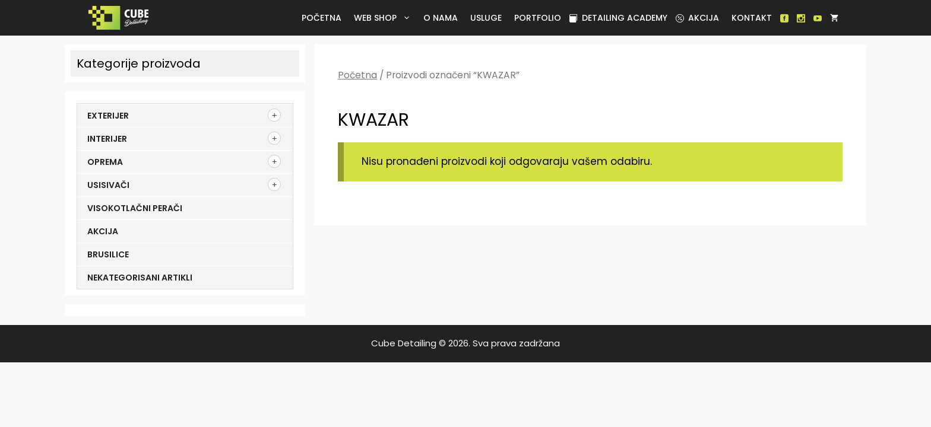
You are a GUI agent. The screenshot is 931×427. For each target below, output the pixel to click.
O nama (440, 18)
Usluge (486, 18)
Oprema (105, 162)
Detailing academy (618, 18)
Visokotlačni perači (134, 208)
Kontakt (752, 18)
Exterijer (108, 116)
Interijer (107, 139)
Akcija (697, 18)
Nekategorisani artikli (139, 277)
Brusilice (108, 254)
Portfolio (537, 18)
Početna (321, 18)
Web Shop (384, 18)
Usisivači (108, 185)
